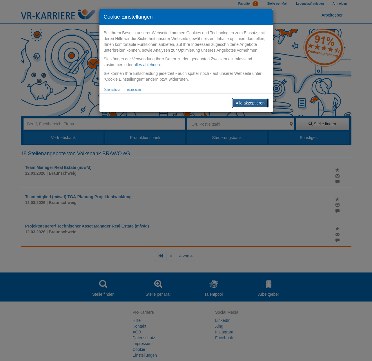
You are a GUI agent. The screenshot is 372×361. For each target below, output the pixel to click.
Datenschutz (112, 89)
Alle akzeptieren (250, 103)
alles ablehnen (147, 64)
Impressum (133, 89)
